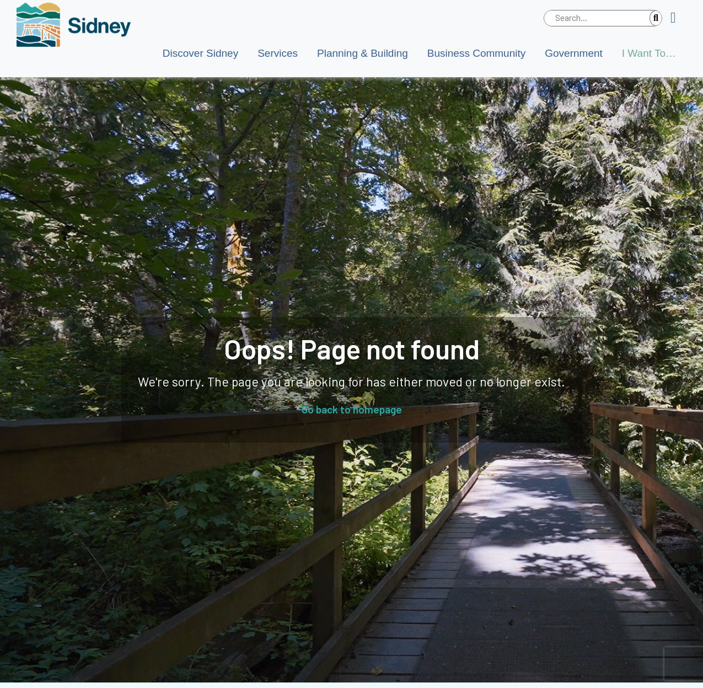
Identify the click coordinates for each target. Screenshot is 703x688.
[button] (677, 18)
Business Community (476, 53)
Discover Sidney (200, 53)
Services (277, 53)
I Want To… (649, 53)
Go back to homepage (352, 409)
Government (574, 53)
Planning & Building (362, 53)
